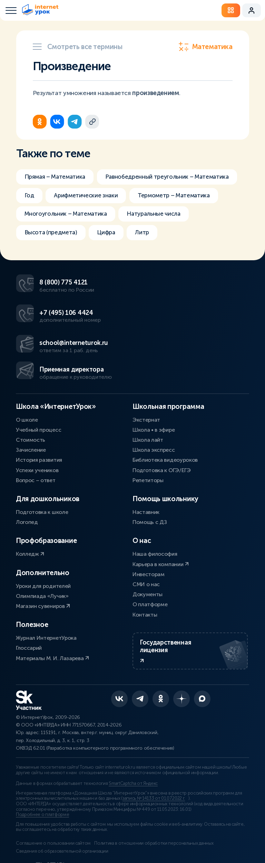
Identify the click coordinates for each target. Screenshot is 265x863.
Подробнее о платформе (42, 791)
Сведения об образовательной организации (62, 828)
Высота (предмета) (52, 254)
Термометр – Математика (151, 215)
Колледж (30, 521)
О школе (27, 387)
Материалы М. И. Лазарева (52, 625)
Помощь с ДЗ (149, 490)
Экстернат (146, 387)
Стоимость (30, 407)
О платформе (149, 572)
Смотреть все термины (77, 46)
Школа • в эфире (153, 397)
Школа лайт (147, 407)
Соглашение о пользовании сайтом (53, 820)
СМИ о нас (146, 551)
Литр (150, 254)
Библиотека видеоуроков (165, 427)
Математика (205, 46)
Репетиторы (148, 447)
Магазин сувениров (43, 573)
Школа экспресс (153, 417)
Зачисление (31, 417)
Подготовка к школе (42, 479)
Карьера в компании (160, 531)
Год (181, 196)
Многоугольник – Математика (68, 235)
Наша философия (154, 521)
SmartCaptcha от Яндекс (133, 760)
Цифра (111, 254)
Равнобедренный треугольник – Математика (90, 196)
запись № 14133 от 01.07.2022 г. (153, 775)
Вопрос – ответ (36, 447)
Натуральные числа (161, 235)
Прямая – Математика (57, 176)
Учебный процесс (38, 397)
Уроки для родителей (43, 553)
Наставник (145, 479)
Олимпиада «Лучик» (42, 563)
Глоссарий (29, 615)
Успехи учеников (37, 437)
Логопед (27, 490)
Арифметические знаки (58, 215)
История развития (39, 427)
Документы (147, 561)
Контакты (144, 582)
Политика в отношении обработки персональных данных (158, 820)
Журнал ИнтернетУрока (46, 605)
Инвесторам (148, 541)
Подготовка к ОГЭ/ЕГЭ (161, 437)
